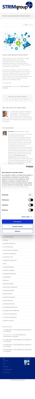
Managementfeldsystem (9, 274)
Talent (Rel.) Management (10, 314)
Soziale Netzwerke (24, 86)
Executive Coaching (8, 237)
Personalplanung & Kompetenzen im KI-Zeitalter (17, 330)
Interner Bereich (6, 372)
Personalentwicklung (8, 290)
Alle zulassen (17, 221)
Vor (30, 25)
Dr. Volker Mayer (8, 86)
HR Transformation (8, 247)
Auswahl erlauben (17, 226)
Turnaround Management (10, 317)
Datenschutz (5, 366)
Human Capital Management (10, 250)
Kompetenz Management (10, 260)
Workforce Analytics (8, 320)
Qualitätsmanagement (9, 297)
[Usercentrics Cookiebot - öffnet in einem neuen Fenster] (26, 167)
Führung (5, 240)
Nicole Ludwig (11, 131)
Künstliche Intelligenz (8, 270)
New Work (6, 280)
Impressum (5, 360)
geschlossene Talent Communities (17, 156)
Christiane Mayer (7, 350)
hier (30, 162)
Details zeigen (26, 216)
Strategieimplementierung (10, 307)
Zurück (26, 25)
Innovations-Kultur (8, 257)
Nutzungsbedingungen (6, 369)
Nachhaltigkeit (7, 277)
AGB (4, 363)
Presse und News (7, 294)
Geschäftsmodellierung (9, 243)
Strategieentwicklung (9, 304)
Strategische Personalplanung (11, 310)
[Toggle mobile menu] (32, 10)
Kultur (5, 264)
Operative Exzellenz (8, 284)
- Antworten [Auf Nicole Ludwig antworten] (26, 131)
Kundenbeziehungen (8, 267)
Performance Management (10, 287)
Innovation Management (9, 254)
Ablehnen (17, 231)
